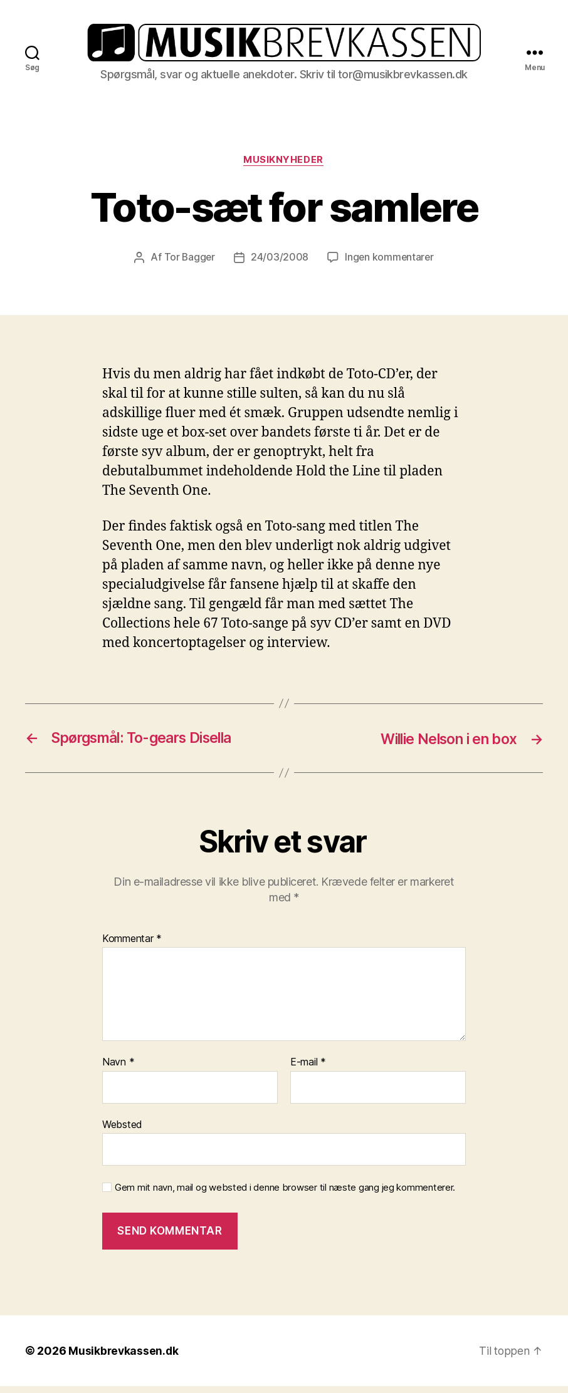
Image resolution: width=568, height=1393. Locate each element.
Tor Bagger (188, 265)
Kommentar (132, 945)
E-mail (308, 1069)
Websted (122, 1132)
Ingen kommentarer (390, 265)
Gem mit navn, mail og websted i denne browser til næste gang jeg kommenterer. (285, 1195)
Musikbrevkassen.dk (124, 1357)
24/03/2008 (279, 265)
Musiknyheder (284, 167)
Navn (118, 1069)
